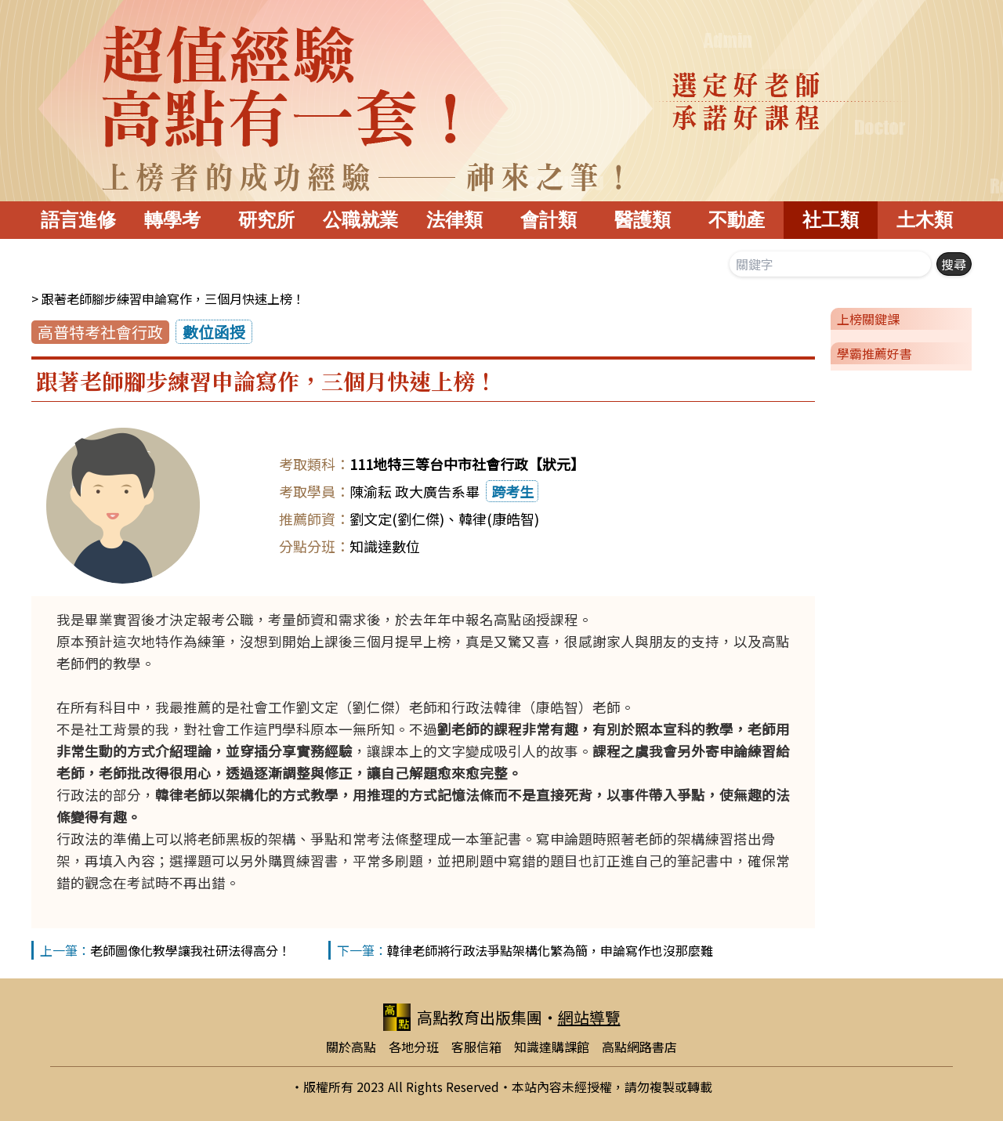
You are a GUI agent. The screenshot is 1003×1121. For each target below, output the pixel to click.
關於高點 (351, 1046)
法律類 (454, 219)
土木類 (924, 219)
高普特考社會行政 (100, 331)
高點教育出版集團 (462, 1017)
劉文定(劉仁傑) (396, 518)
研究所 (266, 219)
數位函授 (214, 331)
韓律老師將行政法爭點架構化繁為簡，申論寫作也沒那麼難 (550, 950)
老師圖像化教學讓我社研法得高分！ (190, 950)
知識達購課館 (551, 1046)
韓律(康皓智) (498, 518)
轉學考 (172, 219)
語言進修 (78, 219)
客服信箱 (476, 1046)
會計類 (548, 219)
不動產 (736, 219)
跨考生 (512, 491)
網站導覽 (589, 1017)
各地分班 (414, 1046)
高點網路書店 (639, 1046)
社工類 (830, 219)
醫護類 (642, 219)
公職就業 (360, 219)
